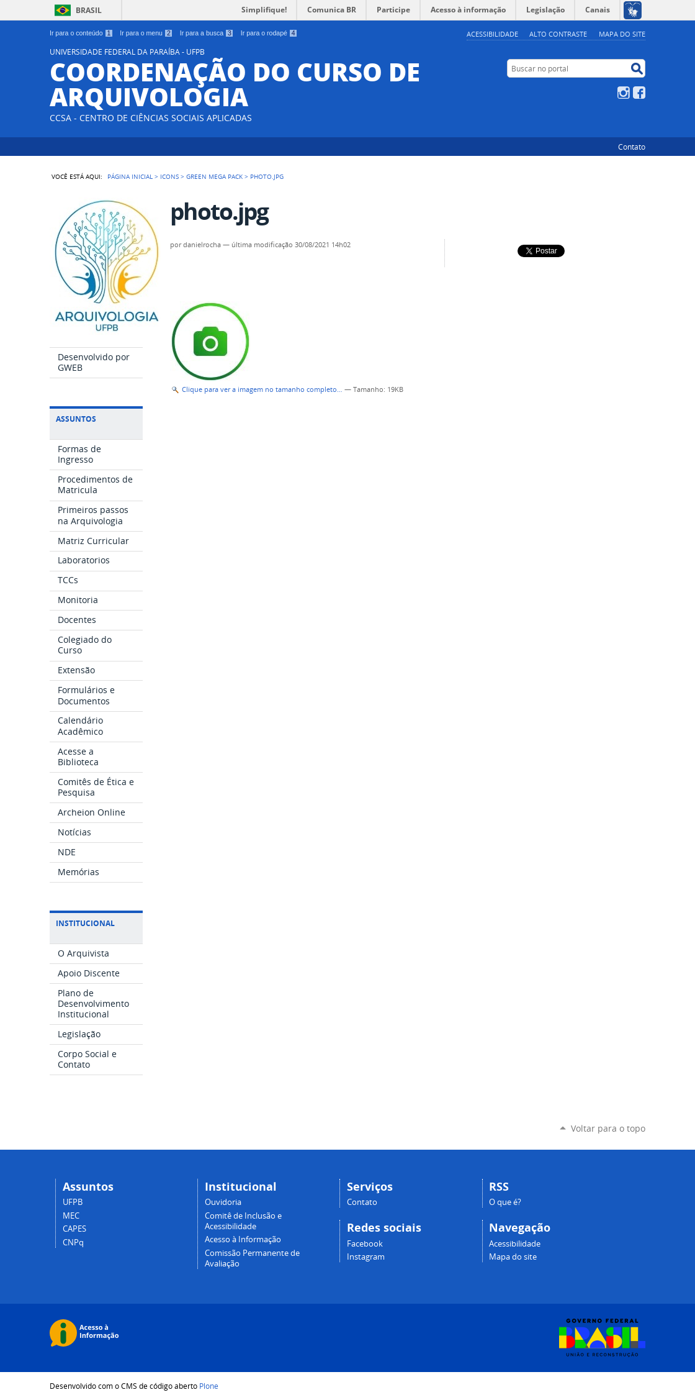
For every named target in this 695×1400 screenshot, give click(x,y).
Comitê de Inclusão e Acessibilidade (243, 1221)
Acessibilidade (492, 34)
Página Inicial (130, 176)
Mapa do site (622, 34)
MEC (71, 1216)
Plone (208, 1386)
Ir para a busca (207, 33)
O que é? (505, 1202)
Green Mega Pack (214, 176)
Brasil (89, 10)
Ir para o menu (146, 33)
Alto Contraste (558, 34)
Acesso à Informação (243, 1239)
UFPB (73, 1202)
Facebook (639, 92)
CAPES (74, 1229)
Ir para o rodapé (269, 33)
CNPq (73, 1242)
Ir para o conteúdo (81, 33)
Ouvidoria (223, 1202)
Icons (169, 176)
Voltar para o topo (608, 1128)
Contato (631, 147)
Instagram (623, 92)
